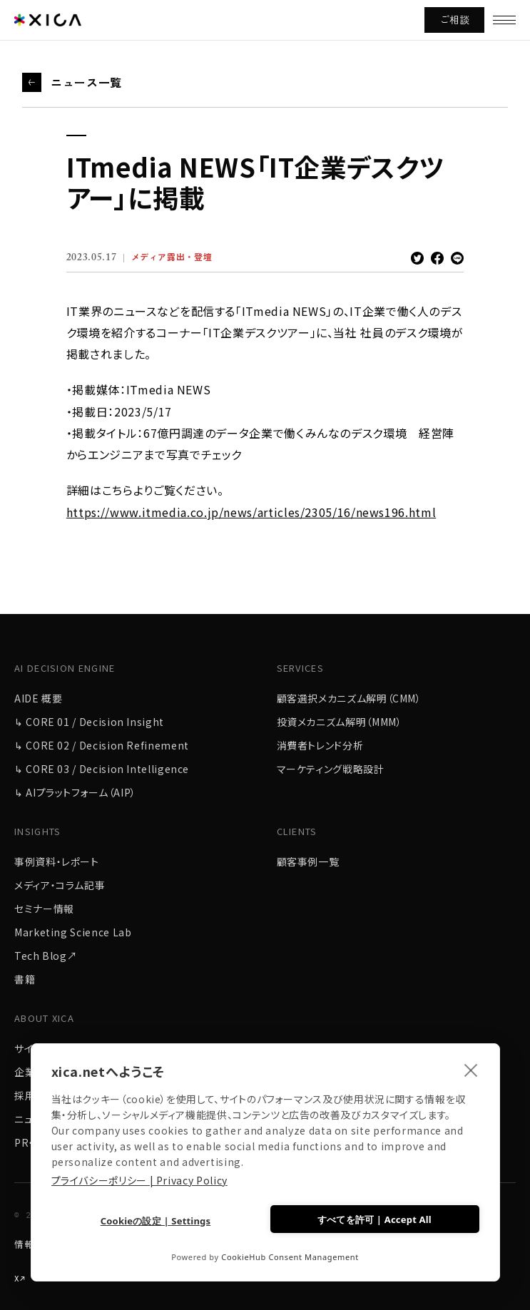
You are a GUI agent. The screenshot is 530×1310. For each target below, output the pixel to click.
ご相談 (454, 19)
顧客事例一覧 (308, 861)
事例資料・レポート (56, 861)
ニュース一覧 (86, 82)
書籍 (24, 979)
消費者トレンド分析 (320, 745)
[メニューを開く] (504, 20)
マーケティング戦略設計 (330, 769)
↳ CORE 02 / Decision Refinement (101, 745)
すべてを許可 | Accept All (374, 1219)
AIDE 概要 (38, 698)
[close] (471, 1069)
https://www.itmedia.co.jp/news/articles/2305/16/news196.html (251, 512)
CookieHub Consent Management (290, 1257)
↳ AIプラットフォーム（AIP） (75, 792)
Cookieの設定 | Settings (156, 1220)
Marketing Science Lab (72, 932)
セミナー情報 (44, 908)
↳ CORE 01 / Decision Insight (89, 722)
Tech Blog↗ (45, 955)
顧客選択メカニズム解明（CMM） (349, 698)
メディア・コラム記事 (59, 885)
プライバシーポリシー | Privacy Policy (139, 1180)
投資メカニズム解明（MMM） (339, 722)
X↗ (20, 1279)
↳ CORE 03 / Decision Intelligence (101, 769)
